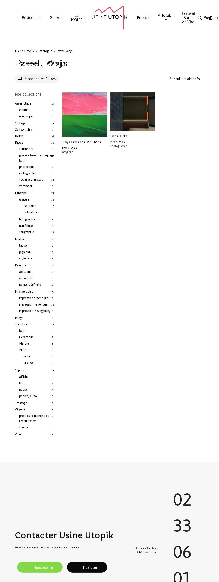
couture (24, 110)
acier (27, 356)
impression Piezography (34, 311)
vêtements (26, 186)
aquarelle (25, 278)
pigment (24, 252)
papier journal (28, 396)
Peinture (20, 265)
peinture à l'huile (30, 284)
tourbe (23, 427)
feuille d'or (26, 149)
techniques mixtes (31, 179)
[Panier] (210, 17)
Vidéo (19, 434)
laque (23, 245)
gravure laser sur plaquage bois (37, 158)
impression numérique (33, 304)
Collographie (23, 129)
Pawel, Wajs (69, 148)
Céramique (26, 337)
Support (20, 370)
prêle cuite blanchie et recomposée (34, 418)
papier (23, 389)
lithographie (27, 219)
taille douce (31, 212)
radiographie (27, 173)
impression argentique (33, 298)
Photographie (24, 291)
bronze (28, 362)
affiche (23, 376)
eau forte (30, 206)
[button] (40, 577)
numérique (26, 116)
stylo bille (25, 258)
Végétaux (21, 409)
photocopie (26, 167)
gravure (24, 199)
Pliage (19, 318)
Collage (20, 123)
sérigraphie (26, 232)
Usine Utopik (24, 51)
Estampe (21, 193)
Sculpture (21, 324)
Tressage (21, 403)
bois (22, 330)
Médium (20, 239)
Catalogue (45, 51)
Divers (19, 142)
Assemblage (23, 103)
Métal (23, 350)
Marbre (24, 343)
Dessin (19, 136)
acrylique (25, 272)
